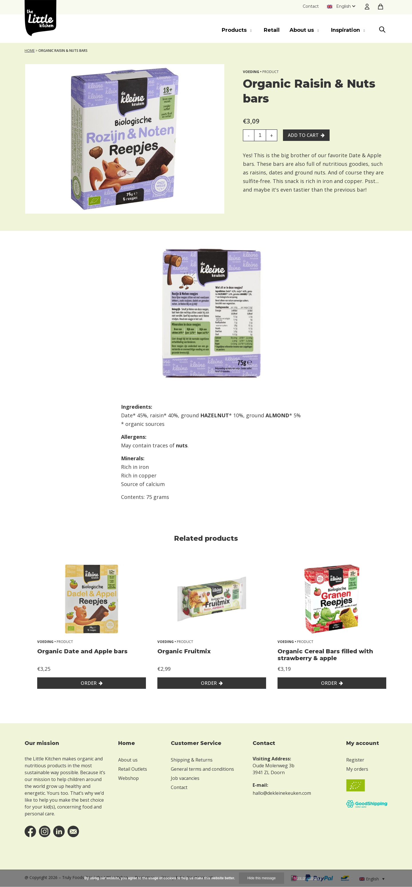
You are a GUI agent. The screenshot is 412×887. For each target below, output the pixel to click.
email (73, 831)
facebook (30, 831)
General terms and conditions (202, 769)
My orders (357, 769)
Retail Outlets (132, 769)
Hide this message (261, 878)
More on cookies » (308, 878)
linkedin (59, 831)
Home (30, 50)
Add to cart (303, 135)
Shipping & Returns (192, 760)
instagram (44, 831)
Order (89, 683)
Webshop (128, 778)
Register (355, 760)
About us (128, 760)
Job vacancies (185, 778)
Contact (311, 6)
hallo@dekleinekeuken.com (282, 793)
